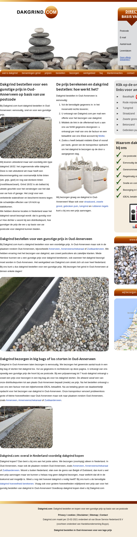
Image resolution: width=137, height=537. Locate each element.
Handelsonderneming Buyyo (94, 524)
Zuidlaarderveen (95, 249)
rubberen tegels (100, 206)
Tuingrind (128, 108)
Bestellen (60, 73)
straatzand (89, 201)
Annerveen (54, 249)
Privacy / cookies (66, 515)
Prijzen (48, 73)
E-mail (123, 37)
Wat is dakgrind (10, 73)
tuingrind (83, 206)
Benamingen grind (31, 73)
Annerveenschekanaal (72, 249)
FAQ (101, 73)
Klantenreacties (115, 73)
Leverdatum (125, 51)
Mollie (101, 136)
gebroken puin (70, 206)
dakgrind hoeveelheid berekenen (17, 483)
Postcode (124, 31)
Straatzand (129, 113)
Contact (130, 73)
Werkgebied (89, 73)
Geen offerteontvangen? (125, 58)
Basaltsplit (128, 96)
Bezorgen (74, 73)
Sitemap (94, 515)
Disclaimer (82, 515)
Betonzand (129, 124)
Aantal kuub (125, 44)
